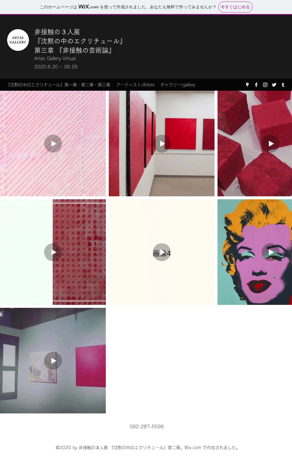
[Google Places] (247, 85)
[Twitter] (274, 85)
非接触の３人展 (58, 32)
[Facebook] (256, 85)
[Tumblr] (283, 85)
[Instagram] (265, 85)
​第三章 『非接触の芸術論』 (74, 50)
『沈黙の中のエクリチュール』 (80, 41)
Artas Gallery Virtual (55, 58)
